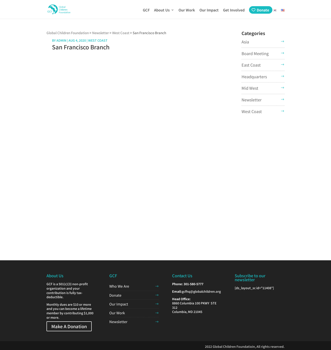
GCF (146, 10)
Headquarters (254, 76)
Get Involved (234, 10)
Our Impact (209, 10)
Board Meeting (255, 53)
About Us (162, 10)
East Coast (251, 65)
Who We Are (119, 286)
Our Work (187, 10)
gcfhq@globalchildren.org (201, 291)
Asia (245, 42)
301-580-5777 (193, 284)
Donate (263, 10)
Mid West (250, 88)
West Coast (252, 111)
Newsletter (252, 99)
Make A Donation (69, 326)
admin (61, 40)
